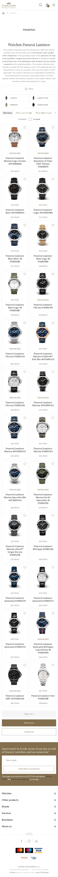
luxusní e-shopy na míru (25, 872)
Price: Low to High (24, 113)
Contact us (29, 731)
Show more (29, 723)
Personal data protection (19, 869)
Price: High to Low (44, 113)
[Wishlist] (24, 127)
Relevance (7, 113)
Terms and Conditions (20, 779)
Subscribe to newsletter (29, 769)
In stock (36, 119)
